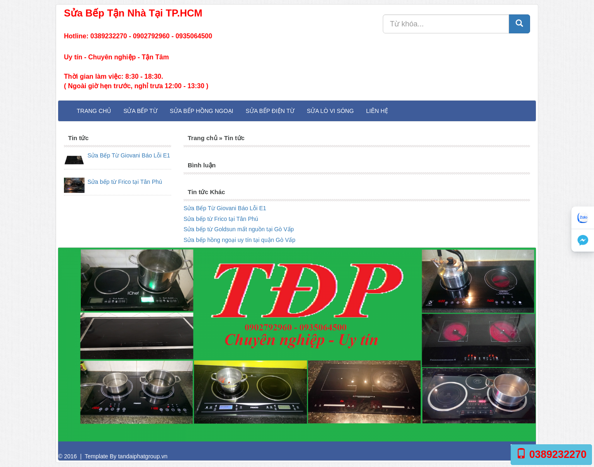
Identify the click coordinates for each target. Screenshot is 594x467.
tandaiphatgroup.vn (142, 456)
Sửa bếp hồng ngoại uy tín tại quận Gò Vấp (239, 240)
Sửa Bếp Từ (140, 111)
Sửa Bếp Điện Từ (269, 111)
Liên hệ (377, 111)
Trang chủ (94, 111)
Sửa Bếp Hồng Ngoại (201, 111)
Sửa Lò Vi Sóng (330, 111)
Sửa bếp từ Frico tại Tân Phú (124, 181)
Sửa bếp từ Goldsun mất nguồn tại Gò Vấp (239, 229)
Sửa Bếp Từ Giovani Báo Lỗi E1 (128, 155)
